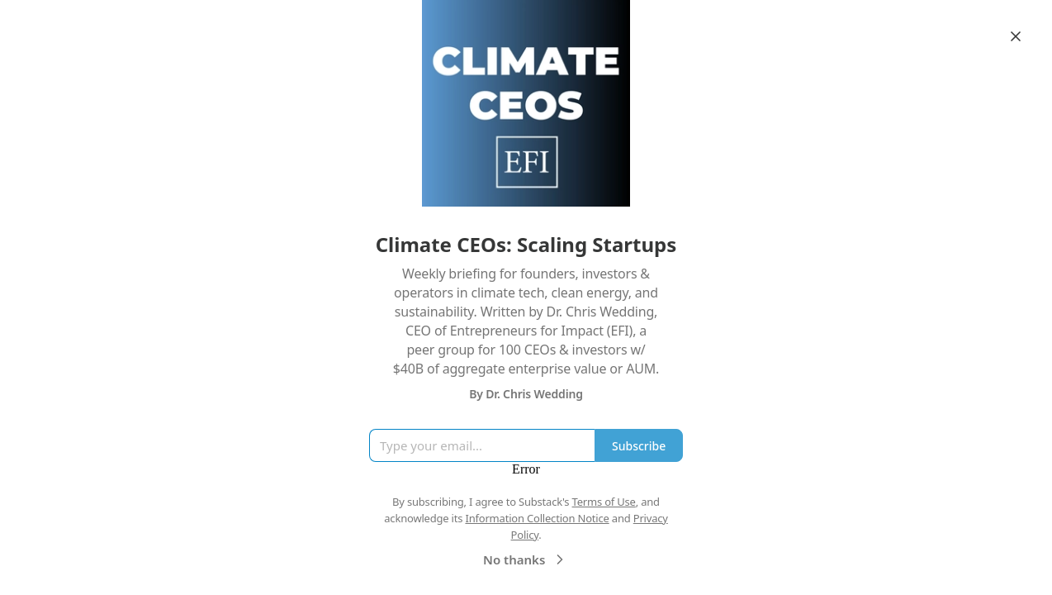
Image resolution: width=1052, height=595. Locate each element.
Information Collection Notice (537, 518)
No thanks (525, 559)
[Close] (1015, 36)
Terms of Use (604, 501)
